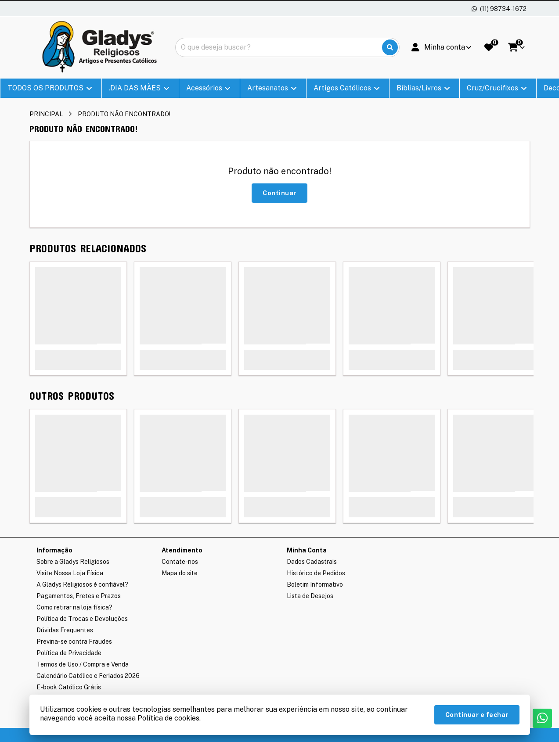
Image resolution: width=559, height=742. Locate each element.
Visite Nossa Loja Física (69, 573)
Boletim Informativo (315, 584)
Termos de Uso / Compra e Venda (82, 664)
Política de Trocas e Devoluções (82, 618)
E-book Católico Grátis (68, 687)
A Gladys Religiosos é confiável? (82, 584)
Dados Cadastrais (312, 561)
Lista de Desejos (310, 595)
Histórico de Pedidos (316, 573)
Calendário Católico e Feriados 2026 (88, 675)
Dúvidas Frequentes (64, 630)
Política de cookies (168, 718)
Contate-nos (180, 561)
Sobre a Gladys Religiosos (72, 561)
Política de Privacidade (68, 652)
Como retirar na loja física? (74, 607)
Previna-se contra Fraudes (74, 641)
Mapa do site (180, 573)
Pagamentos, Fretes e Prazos (78, 595)
